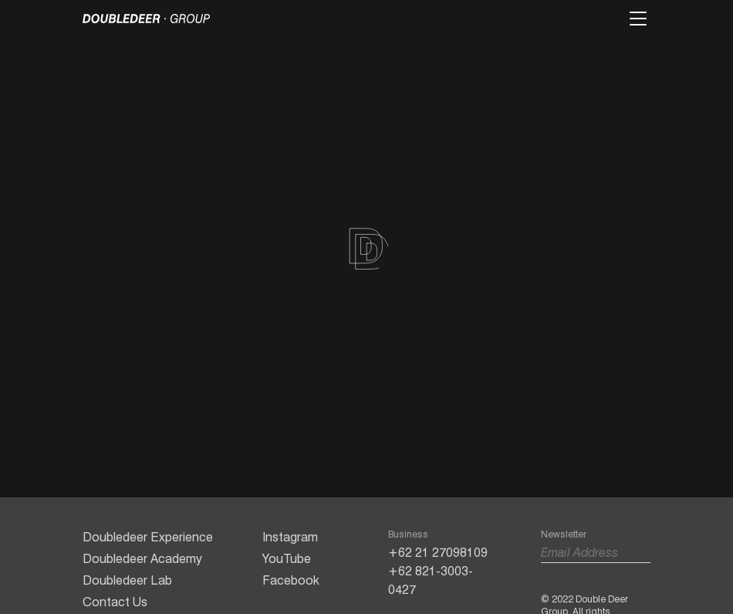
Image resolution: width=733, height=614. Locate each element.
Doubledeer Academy (142, 558)
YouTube (286, 558)
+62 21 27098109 (438, 552)
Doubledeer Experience (148, 537)
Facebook (290, 580)
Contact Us (115, 602)
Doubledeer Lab (127, 580)
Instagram (290, 537)
